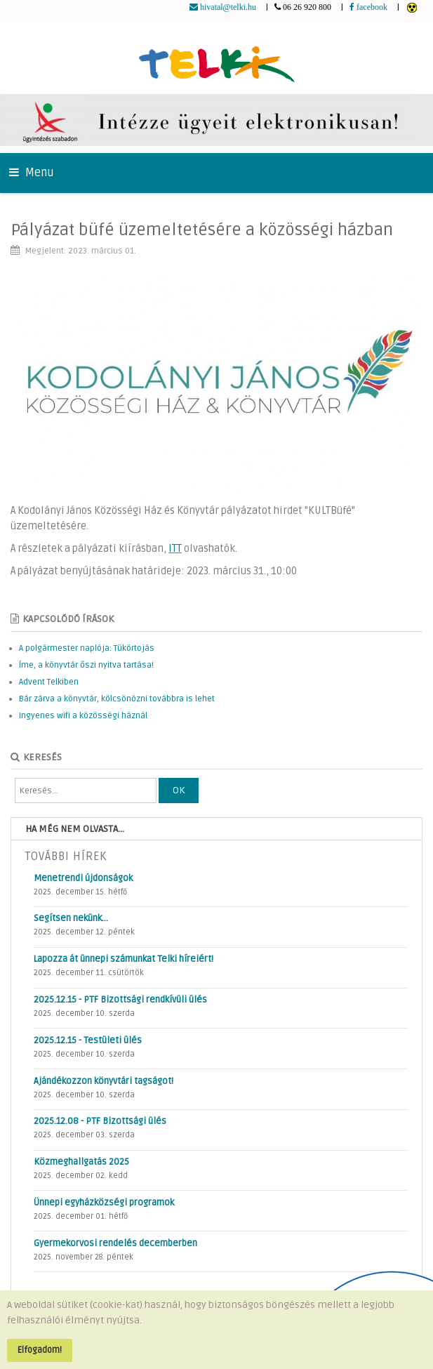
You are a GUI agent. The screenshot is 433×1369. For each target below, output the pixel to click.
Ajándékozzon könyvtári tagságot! (103, 1081)
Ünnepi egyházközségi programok (104, 1202)
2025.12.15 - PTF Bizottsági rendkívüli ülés (120, 999)
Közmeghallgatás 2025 (81, 1162)
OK (179, 790)
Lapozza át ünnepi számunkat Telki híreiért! (123, 959)
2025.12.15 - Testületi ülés (88, 1040)
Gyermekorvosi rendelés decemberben (115, 1243)
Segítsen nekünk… (71, 918)
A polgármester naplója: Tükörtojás (86, 648)
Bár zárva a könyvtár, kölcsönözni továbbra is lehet (117, 699)
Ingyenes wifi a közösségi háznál (83, 715)
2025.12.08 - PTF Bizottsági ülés (100, 1121)
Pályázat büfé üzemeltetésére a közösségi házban (202, 230)
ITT (175, 549)
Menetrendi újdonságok (83, 878)
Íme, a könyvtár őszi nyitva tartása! (86, 665)
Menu (31, 173)
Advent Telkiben (49, 682)
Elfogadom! (40, 1350)
